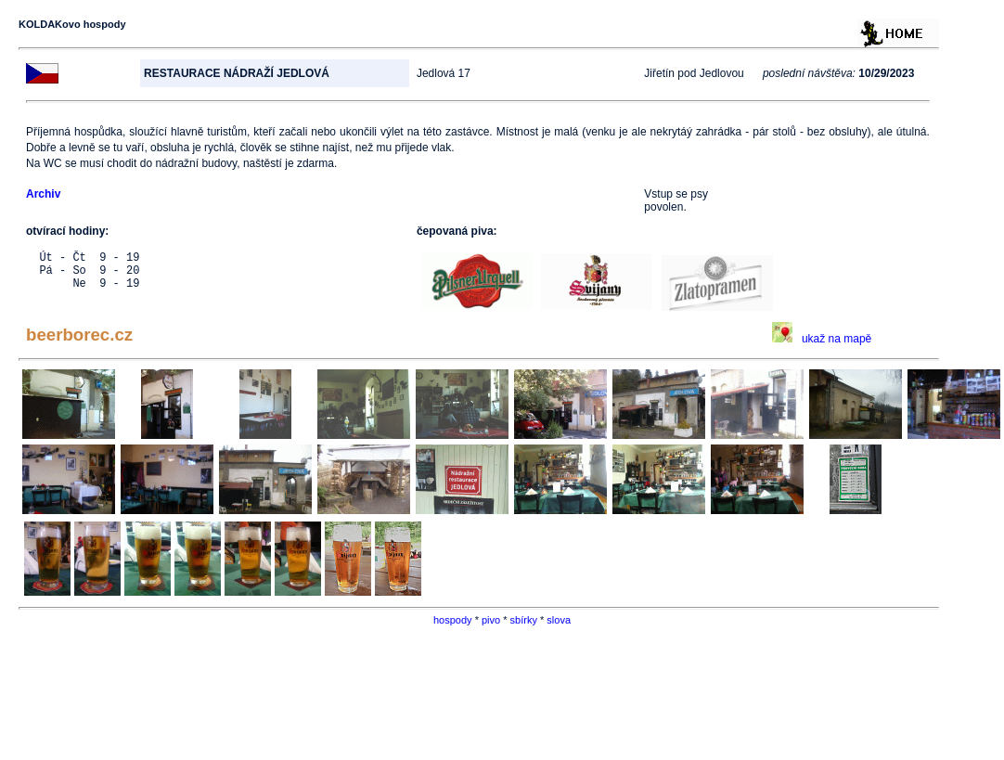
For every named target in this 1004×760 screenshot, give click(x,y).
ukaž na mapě (821, 338)
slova (559, 619)
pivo (491, 619)
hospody (452, 619)
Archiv (43, 193)
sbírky (523, 619)
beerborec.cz (79, 334)
